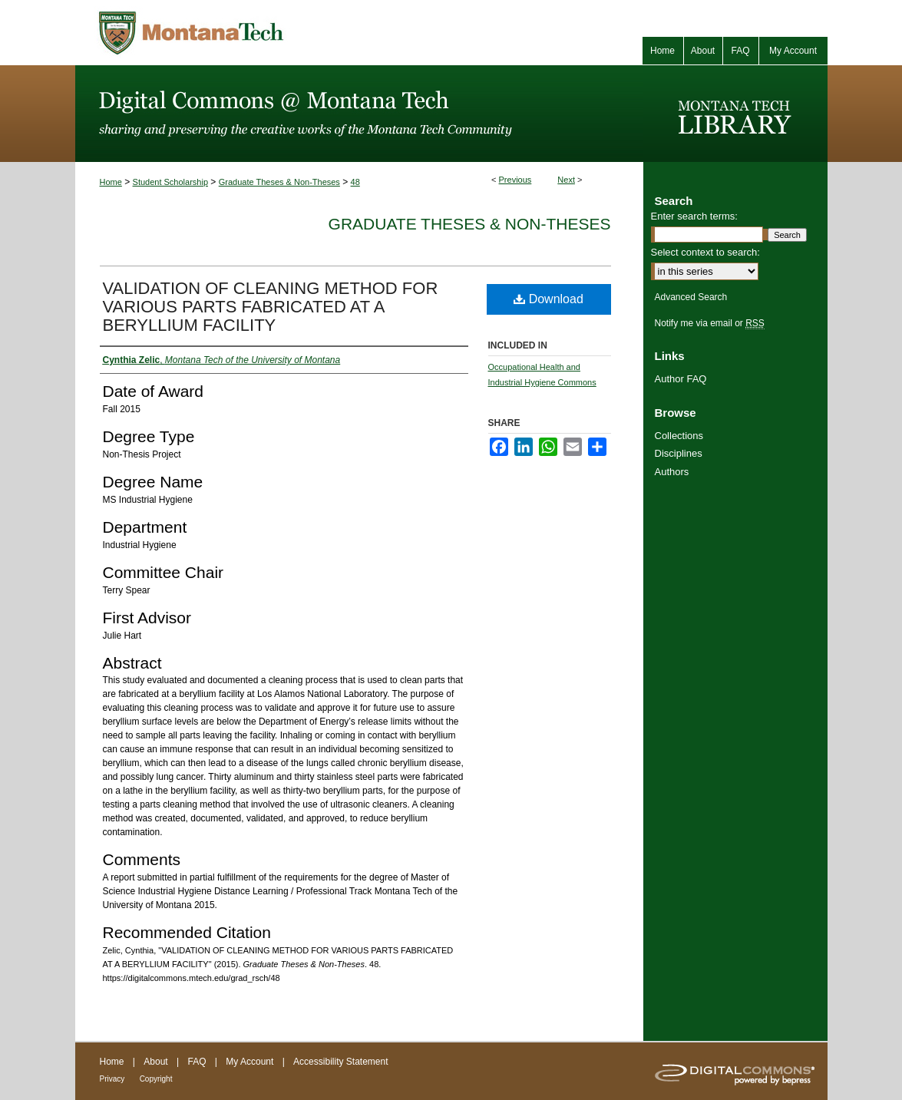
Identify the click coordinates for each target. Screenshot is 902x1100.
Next (566, 179)
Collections (679, 435)
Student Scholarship (170, 182)
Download (548, 299)
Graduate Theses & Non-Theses (279, 182)
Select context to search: (705, 252)
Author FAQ (681, 379)
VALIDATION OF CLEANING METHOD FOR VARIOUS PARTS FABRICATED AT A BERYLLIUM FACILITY (270, 307)
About (155, 1061)
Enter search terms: (694, 216)
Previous (515, 179)
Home (111, 182)
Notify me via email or (710, 323)
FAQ (196, 1061)
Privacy (112, 1079)
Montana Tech (259, 32)
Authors (672, 471)
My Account (249, 1061)
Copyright (156, 1079)
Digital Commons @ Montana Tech (359, 113)
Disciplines (678, 453)
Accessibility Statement (340, 1061)
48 (355, 182)
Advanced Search (691, 297)
